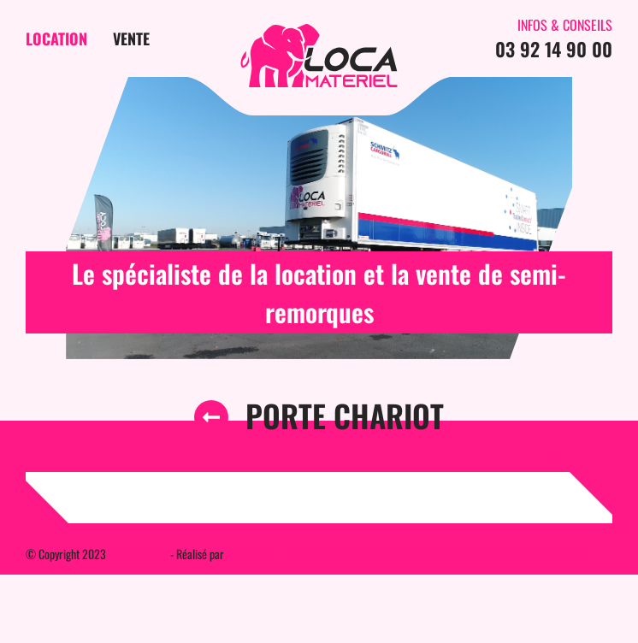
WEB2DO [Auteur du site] (246, 554)
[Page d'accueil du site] (319, 55)
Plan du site (315, 554)
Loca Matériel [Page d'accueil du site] (138, 554)
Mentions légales (385, 554)
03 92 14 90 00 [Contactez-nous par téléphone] (553, 48)
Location (56, 38)
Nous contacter (556, 554)
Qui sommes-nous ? (472, 554)
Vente (131, 38)
